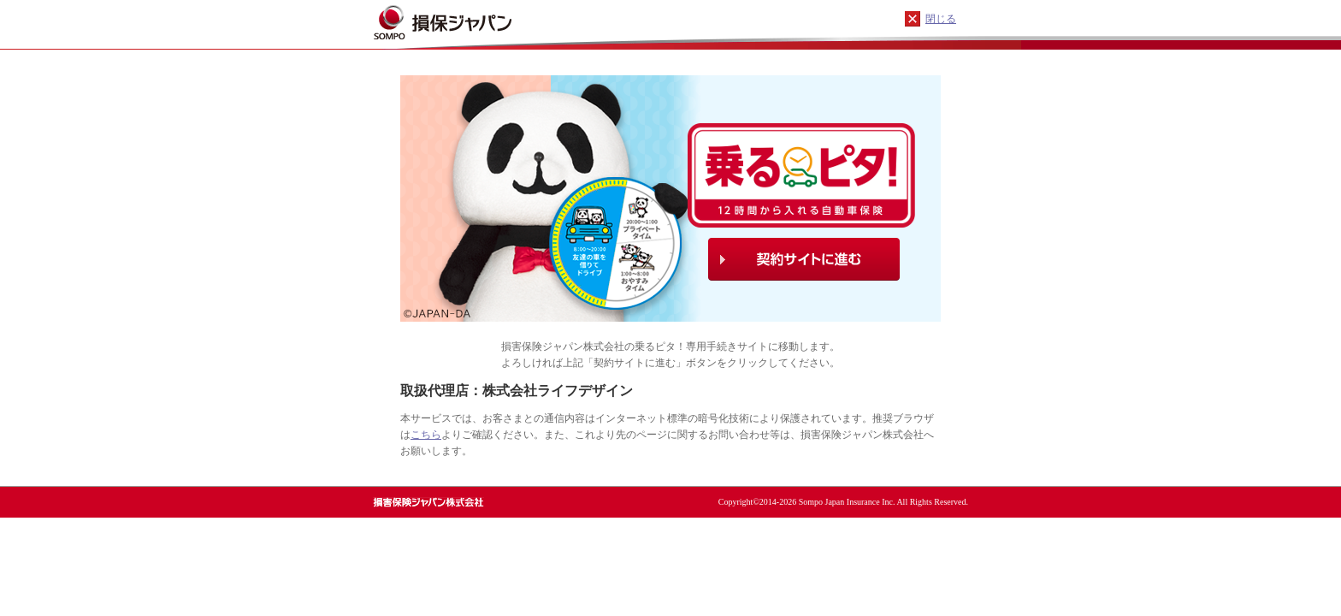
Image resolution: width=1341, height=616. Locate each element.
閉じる (940, 19)
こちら (426, 435)
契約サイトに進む (804, 259)
